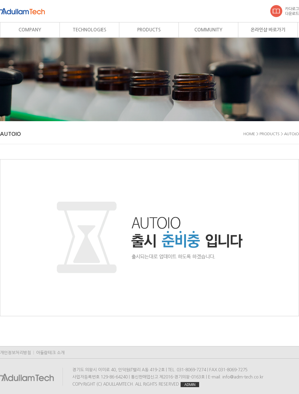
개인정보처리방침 (15, 353)
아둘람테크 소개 (50, 353)
